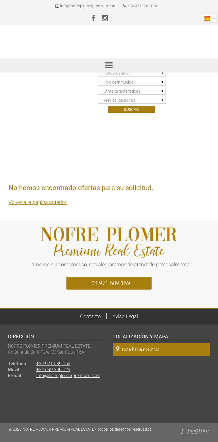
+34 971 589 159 (140, 6)
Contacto (90, 316)
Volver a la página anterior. (38, 202)
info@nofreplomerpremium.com (88, 6)
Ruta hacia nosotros (138, 349)
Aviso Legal (125, 316)
